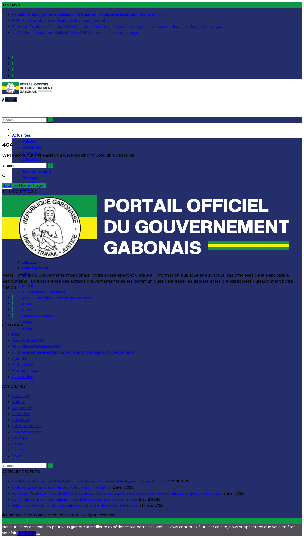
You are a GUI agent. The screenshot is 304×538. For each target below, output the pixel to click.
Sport (17, 456)
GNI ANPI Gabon (37, 316)
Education (21, 420)
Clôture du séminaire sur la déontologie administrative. (61, 20)
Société (19, 450)
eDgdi (27, 286)
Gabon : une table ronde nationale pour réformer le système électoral (75, 505)
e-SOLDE (31, 304)
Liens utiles (22, 376)
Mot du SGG (33, 340)
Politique (30, 177)
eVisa (27, 328)
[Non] (38, 534)
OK (21, 533)
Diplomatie (32, 147)
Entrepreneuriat (27, 426)
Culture (28, 141)
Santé (17, 444)
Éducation (31, 159)
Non (31, 533)
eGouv (18, 334)
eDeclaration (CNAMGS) (43, 292)
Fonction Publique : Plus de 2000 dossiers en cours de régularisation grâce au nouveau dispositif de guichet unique (117, 26)
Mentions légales (28, 370)
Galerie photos (35, 268)
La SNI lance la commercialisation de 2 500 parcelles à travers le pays (75, 32)
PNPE (27, 322)
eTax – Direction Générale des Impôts (56, 298)
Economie (21, 414)
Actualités (21, 135)
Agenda (19, 358)
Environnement (36, 171)
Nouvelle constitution (32, 346)
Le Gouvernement (28, 352)
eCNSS (28, 310)
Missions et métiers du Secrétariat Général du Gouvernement (78, 352)
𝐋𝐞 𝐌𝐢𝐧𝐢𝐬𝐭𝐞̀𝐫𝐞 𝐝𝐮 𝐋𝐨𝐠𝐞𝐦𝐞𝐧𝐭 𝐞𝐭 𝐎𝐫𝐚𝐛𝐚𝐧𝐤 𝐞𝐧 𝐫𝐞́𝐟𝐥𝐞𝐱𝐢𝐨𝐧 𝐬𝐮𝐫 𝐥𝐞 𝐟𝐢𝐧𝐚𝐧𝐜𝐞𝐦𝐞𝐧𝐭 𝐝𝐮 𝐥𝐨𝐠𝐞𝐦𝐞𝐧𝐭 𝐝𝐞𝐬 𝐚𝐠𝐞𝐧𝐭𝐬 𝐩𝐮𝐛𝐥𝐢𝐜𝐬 (89, 14)
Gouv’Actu (21, 340)
